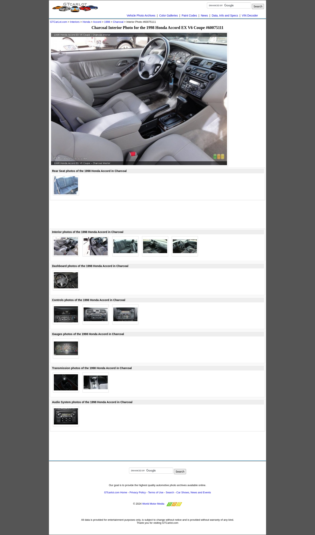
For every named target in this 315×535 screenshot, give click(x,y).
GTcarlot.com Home (115, 492)
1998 (107, 21)
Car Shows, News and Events (193, 492)
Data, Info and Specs (225, 15)
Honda (86, 21)
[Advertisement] (249, 92)
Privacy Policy (138, 492)
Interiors (75, 21)
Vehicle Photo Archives (141, 15)
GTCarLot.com (58, 21)
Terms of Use (156, 492)
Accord (97, 21)
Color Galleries (168, 15)
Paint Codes (189, 15)
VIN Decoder (250, 15)
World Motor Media (153, 503)
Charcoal (118, 21)
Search (170, 492)
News (204, 15)
